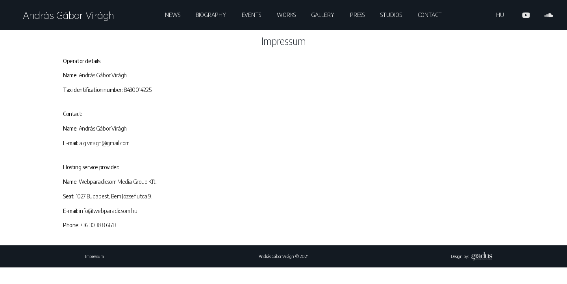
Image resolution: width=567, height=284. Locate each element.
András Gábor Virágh (68, 15)
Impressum (94, 256)
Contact (430, 14)
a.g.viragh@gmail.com (104, 143)
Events (251, 14)
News (172, 14)
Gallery (322, 14)
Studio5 (391, 14)
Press (357, 14)
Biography (211, 14)
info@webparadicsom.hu (108, 210)
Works (286, 14)
